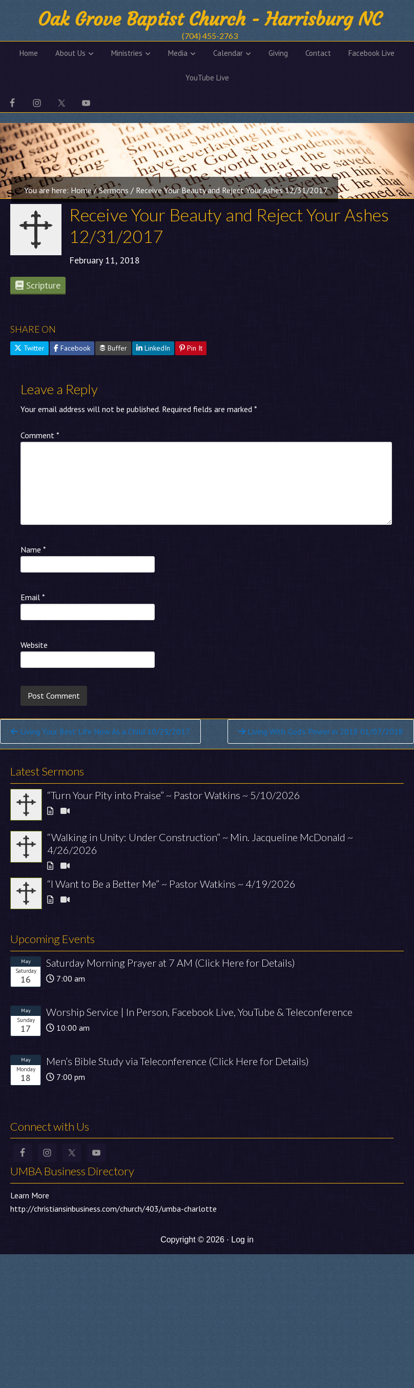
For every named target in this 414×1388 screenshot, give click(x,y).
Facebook (72, 348)
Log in (242, 1239)
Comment (39, 435)
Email (32, 597)
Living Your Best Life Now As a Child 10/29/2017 (100, 731)
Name (33, 549)
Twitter (29, 348)
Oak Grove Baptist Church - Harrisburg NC (209, 19)
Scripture (37, 285)
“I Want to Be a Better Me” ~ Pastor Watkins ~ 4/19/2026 (171, 883)
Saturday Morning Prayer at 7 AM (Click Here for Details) (170, 962)
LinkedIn (153, 348)
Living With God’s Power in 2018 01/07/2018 (320, 731)
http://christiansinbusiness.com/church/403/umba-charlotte (113, 1208)
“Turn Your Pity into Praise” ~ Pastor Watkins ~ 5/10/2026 (173, 795)
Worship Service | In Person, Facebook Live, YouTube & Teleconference (199, 1012)
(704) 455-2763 (210, 35)
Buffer (113, 348)
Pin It (190, 348)
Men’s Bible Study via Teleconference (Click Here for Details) (177, 1061)
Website (34, 645)
